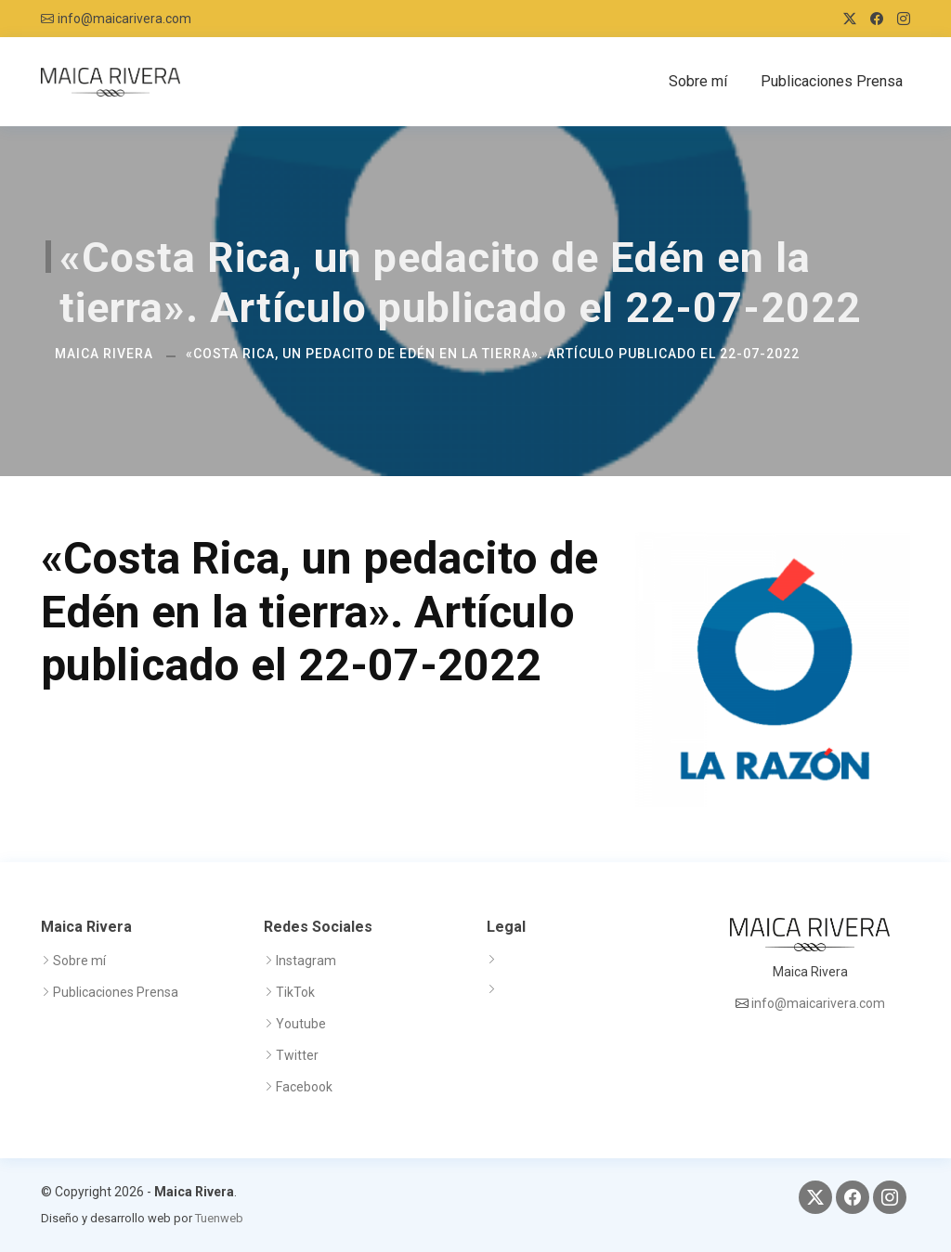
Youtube (301, 1023)
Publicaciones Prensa (832, 81)
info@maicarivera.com (124, 18)
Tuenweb (219, 1218)
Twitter (297, 1055)
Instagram (306, 960)
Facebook (304, 1086)
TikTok (295, 992)
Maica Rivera (104, 353)
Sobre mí (698, 81)
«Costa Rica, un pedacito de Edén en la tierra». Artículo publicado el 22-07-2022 (493, 353)
